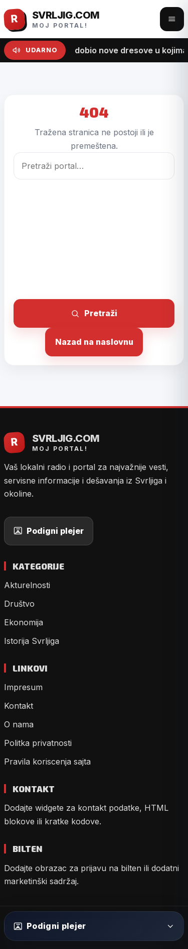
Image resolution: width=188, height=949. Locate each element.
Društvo (19, 604)
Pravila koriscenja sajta (47, 761)
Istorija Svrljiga (31, 641)
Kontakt (18, 706)
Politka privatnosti (38, 743)
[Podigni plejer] (94, 926)
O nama (19, 724)
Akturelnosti (27, 585)
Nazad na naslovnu (94, 342)
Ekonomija (23, 622)
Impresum (23, 687)
